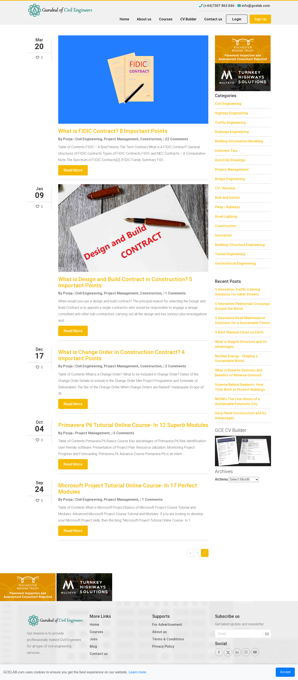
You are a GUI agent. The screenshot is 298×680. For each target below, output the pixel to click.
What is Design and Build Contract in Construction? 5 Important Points (125, 282)
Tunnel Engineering (230, 254)
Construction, (151, 139)
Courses (166, 19)
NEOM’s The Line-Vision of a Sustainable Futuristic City (237, 401)
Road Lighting (226, 216)
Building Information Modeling (239, 141)
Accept (285, 672)
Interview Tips (226, 150)
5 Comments (123, 433)
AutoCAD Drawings (230, 160)
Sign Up (260, 19)
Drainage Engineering (232, 132)
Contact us (213, 19)
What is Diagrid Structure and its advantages (241, 344)
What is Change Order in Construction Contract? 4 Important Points (121, 355)
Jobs (94, 639)
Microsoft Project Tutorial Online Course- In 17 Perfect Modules (127, 488)
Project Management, (121, 139)
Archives (221, 479)
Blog (93, 646)
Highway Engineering (231, 113)
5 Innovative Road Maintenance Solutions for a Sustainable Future (242, 320)
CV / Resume (225, 188)
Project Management (232, 169)
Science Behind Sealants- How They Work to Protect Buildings (240, 387)
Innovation (223, 235)
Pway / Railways (227, 207)
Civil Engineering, (89, 139)
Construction (225, 226)
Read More (73, 170)
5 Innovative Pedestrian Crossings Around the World (242, 306)
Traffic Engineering (230, 122)
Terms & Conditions (168, 639)
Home (124, 19)
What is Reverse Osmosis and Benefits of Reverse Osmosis (238, 372)
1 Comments (175, 293)
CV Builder (188, 19)
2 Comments (175, 366)
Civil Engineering (228, 103)
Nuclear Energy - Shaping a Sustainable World (236, 358)
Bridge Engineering (230, 179)
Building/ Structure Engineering (240, 245)
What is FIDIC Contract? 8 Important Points (112, 131)
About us (144, 19)
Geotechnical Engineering (235, 263)
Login (236, 19)
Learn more (137, 672)
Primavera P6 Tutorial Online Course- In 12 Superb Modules (133, 425)
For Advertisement (167, 624)
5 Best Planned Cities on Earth (239, 332)
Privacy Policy (163, 646)
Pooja (68, 139)
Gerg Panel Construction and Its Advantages (240, 415)
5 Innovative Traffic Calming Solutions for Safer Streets (237, 291)
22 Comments (176, 139)
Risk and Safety (227, 197)
